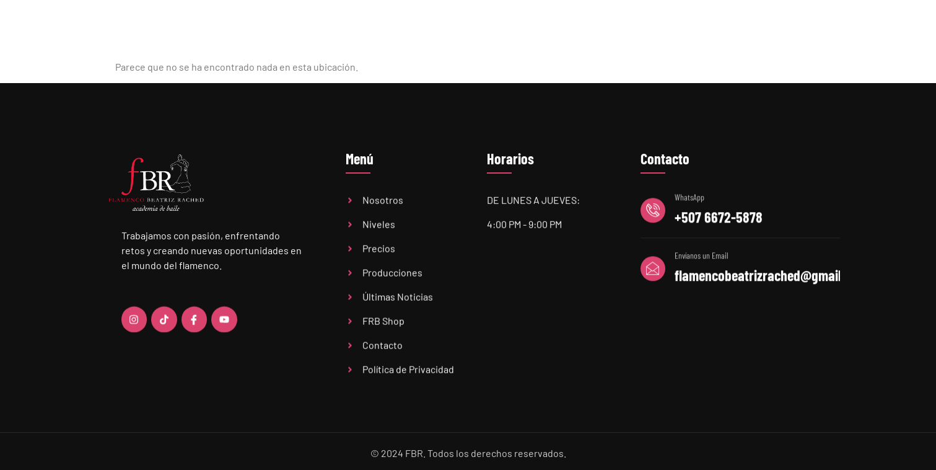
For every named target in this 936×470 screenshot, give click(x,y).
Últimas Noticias (583, 36)
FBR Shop (728, 36)
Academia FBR (376, 36)
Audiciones (663, 36)
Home (312, 36)
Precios (511, 36)
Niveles (451, 36)
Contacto (789, 36)
